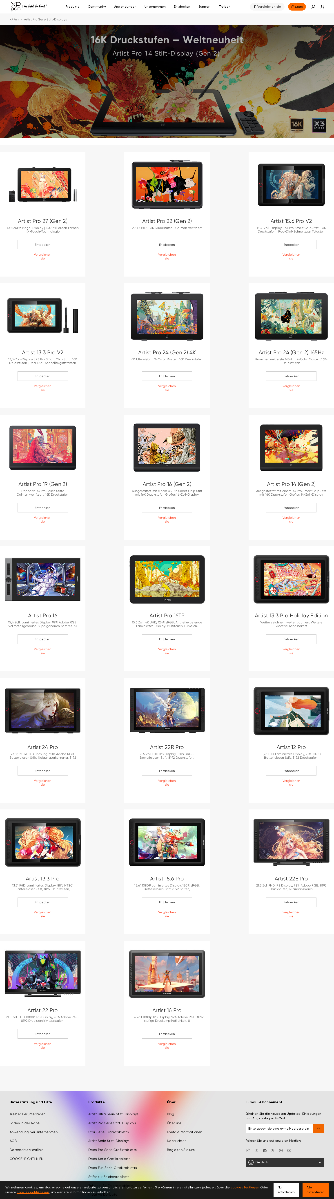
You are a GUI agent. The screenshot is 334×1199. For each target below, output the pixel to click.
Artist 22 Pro (42, 1010)
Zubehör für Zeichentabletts (111, 1160)
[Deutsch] (285, 1137)
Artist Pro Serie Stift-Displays (112, 1098)
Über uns (174, 1098)
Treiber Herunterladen (27, 1089)
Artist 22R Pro (167, 747)
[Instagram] (248, 1125)
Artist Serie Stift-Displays (109, 1116)
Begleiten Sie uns (181, 1125)
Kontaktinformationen (184, 1107)
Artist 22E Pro (291, 878)
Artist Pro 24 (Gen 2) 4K (167, 352)
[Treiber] (224, 6)
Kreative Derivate (102, 1169)
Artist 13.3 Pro (43, 878)
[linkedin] (281, 1125)
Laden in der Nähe (25, 1098)
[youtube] (289, 1125)
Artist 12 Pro (291, 747)
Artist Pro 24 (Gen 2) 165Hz (291, 352)
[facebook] (256, 1125)
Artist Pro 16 (42, 615)
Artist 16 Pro (167, 1010)
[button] (313, 6)
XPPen (14, 19)
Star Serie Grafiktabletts (108, 1107)
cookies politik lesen (33, 1192)
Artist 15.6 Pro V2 (291, 221)
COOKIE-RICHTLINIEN (27, 1134)
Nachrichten (177, 1116)
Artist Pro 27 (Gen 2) (42, 221)
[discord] (264, 1125)
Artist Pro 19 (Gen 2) (42, 484)
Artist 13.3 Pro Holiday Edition (291, 615)
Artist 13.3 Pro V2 (43, 352)
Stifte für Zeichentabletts (108, 1151)
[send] (319, 1103)
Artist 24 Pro (42, 747)
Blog (170, 1089)
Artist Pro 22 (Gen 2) (167, 221)
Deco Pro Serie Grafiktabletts (112, 1125)
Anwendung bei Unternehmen (34, 1107)
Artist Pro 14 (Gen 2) (291, 484)
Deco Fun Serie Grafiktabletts (112, 1142)
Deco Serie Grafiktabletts (109, 1134)
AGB (13, 1116)
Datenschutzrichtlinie (27, 1125)
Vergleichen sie (269, 6)
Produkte (73, 6)
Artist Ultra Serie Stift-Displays (113, 1089)
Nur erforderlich (286, 1190)
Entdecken (43, 244)
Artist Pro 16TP (167, 615)
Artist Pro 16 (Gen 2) (167, 484)
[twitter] (273, 1125)
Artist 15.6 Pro (167, 878)
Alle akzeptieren (316, 1190)
